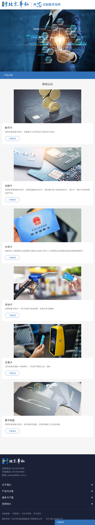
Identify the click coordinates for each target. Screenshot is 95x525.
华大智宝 (37, 514)
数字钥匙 (10, 420)
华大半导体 (26, 514)
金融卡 (8, 185)
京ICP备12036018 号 (54, 519)
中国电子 (16, 514)
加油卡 (8, 304)
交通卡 (8, 362)
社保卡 (8, 246)
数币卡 (8, 127)
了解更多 (12, 139)
